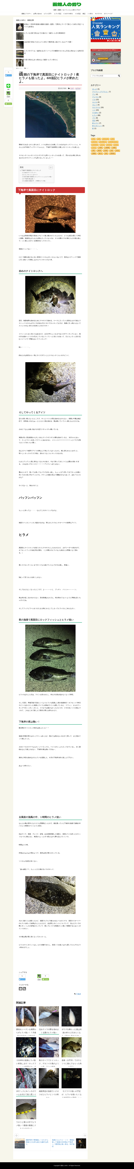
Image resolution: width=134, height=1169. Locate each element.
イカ (93, 99)
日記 (93, 120)
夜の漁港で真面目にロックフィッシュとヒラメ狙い (38, 176)
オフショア (105, 138)
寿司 (94, 150)
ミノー (102, 144)
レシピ (116, 144)
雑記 (84, 13)
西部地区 (113, 153)
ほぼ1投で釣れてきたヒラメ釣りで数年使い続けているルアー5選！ (48, 42)
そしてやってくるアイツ (31, 174)
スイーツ (95, 141)
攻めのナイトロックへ (30, 172)
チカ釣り (95, 113)
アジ (93, 94)
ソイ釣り (90, 13)
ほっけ (94, 89)
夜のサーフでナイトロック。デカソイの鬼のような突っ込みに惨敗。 (49, 1063)
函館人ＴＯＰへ (26, 13)
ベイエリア (95, 144)
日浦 (112, 150)
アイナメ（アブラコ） (100, 92)
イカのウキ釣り (68, 13)
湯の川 (100, 153)
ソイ (72, 88)
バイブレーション (113, 141)
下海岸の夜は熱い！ (29, 179)
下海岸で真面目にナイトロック (31, 170)
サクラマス (98, 13)
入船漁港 (107, 147)
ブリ (93, 118)
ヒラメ (78, 88)
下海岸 (78, 994)
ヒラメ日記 (57, 13)
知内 (106, 153)
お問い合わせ (37, 13)
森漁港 (94, 153)
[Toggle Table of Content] (49, 167)
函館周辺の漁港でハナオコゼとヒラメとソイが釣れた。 (49, 1094)
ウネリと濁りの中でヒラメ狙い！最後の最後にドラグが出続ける (26, 1125)
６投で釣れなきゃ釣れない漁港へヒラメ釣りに (41, 60)
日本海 (105, 150)
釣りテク (95, 123)
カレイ (94, 105)
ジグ (113, 138)
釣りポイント (97, 126)
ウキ (94, 138)
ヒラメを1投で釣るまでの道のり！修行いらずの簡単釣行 (44, 33)
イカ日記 (78, 13)
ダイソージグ (108, 13)
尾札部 (99, 150)
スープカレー (103, 141)
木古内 (117, 150)
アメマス (95, 97)
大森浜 (114, 147)
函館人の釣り (64, 1165)
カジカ (94, 102)
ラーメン (109, 144)
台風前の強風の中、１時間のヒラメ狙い (35, 181)
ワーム (94, 147)
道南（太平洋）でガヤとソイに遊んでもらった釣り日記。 (72, 1063)
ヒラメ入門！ (48, 13)
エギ (99, 138)
